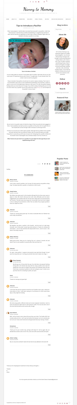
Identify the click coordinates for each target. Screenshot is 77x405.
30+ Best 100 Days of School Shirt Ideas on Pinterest (64, 163)
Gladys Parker (13, 191)
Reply (49, 188)
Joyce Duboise (13, 312)
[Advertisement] (62, 136)
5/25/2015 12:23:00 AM (14, 193)
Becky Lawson (13, 179)
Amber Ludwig (13, 338)
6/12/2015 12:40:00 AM (14, 277)
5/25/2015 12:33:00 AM (14, 211)
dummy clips (39, 87)
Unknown (12, 209)
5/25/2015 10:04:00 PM (14, 223)
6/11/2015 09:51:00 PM (14, 250)
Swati (11, 275)
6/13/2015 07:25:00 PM (14, 287)
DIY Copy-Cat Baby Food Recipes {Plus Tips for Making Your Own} (64, 179)
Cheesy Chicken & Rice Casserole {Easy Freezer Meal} (65, 173)
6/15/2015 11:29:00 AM (14, 327)
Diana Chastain (17, 260)
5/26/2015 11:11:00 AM (14, 238)
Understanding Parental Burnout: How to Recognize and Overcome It (62, 113)
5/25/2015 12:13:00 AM (14, 181)
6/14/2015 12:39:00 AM (14, 300)
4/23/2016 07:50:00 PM (14, 339)
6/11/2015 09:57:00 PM (17, 262)
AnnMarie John (23, 402)
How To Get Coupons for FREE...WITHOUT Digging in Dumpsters (65, 168)
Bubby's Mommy (14, 236)
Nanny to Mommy (38, 9)
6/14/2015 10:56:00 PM (14, 314)
